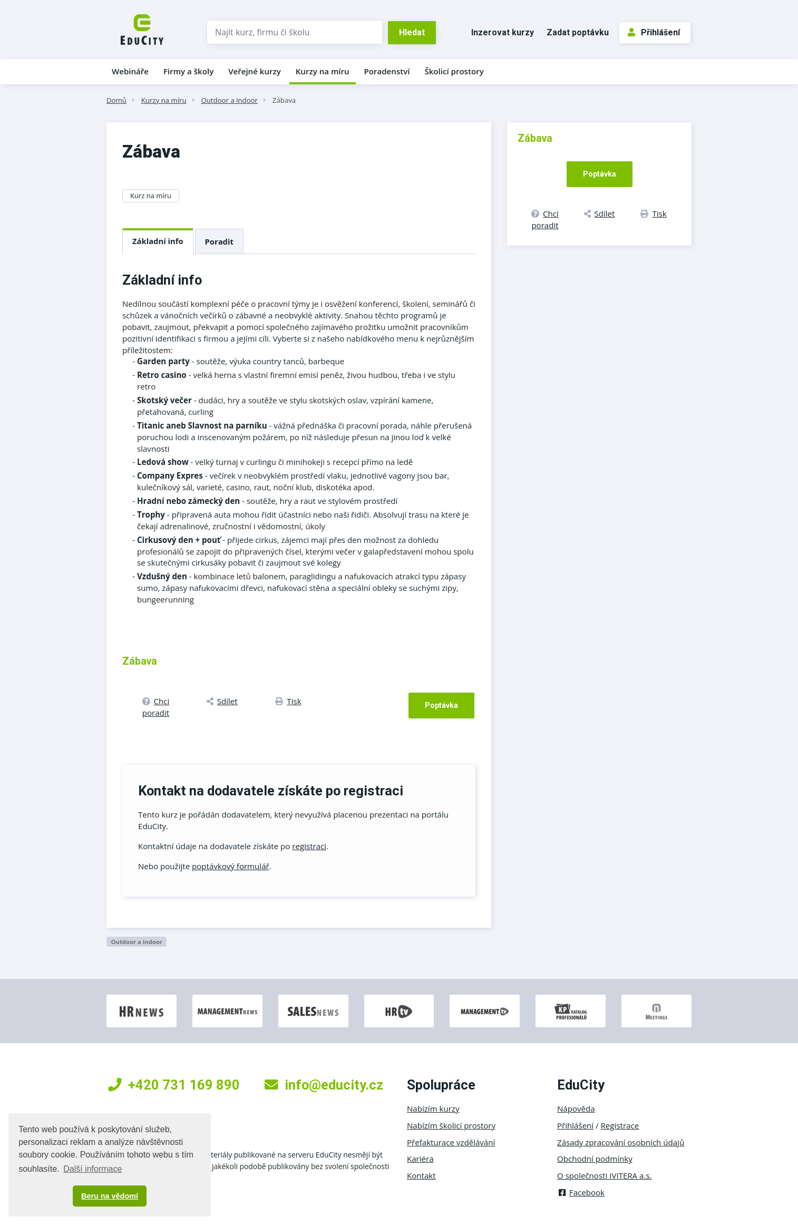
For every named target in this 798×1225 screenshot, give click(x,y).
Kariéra (420, 1158)
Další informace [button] (92, 1168)
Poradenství (387, 71)
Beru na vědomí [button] (109, 1196)
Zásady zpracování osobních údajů (620, 1142)
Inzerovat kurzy (502, 32)
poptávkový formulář (230, 866)
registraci (309, 846)
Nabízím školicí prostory (451, 1125)
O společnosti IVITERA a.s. (604, 1175)
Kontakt (421, 1175)
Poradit (219, 241)
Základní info (157, 241)
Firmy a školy (188, 71)
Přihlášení (654, 32)
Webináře (130, 71)
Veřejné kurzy (254, 71)
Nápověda (576, 1108)
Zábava (284, 100)
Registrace (620, 1125)
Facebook (581, 1192)
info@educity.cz (324, 1085)
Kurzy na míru (322, 71)
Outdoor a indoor (229, 100)
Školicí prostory (453, 71)
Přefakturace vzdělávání (451, 1142)
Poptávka (441, 705)
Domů (116, 100)
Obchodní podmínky (594, 1158)
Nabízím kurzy (433, 1108)
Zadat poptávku (578, 32)
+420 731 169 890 (174, 1085)
